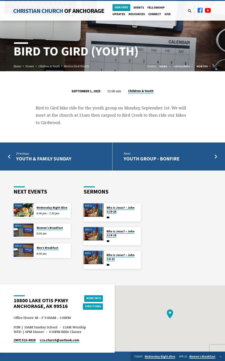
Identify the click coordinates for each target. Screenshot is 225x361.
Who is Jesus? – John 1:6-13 (120, 257)
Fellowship (156, 7)
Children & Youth (49, 66)
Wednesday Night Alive (52, 208)
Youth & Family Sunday (43, 159)
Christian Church (58, 11)
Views (165, 66)
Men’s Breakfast (47, 248)
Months (203, 66)
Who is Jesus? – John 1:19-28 (120, 209)
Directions (91, 307)
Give (167, 14)
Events (139, 7)
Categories (183, 66)
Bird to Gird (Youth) (76, 66)
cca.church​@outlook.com (59, 340)
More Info (92, 298)
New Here (121, 7)
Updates (118, 14)
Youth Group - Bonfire (151, 159)
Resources (137, 14)
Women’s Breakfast (50, 228)
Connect (154, 14)
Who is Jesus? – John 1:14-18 (120, 233)
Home (17, 66)
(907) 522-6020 (25, 340)
